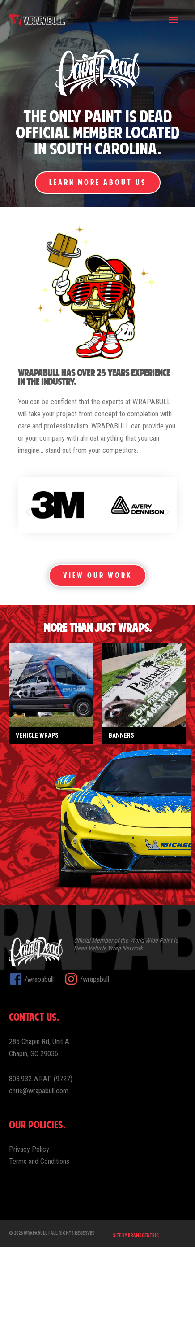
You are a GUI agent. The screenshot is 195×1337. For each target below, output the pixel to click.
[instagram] (86, 1068)
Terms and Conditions (39, 1251)
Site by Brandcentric (136, 1325)
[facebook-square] (36, 1068)
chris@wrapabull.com (38, 1180)
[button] (28, 511)
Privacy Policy (29, 1239)
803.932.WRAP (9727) (40, 1168)
